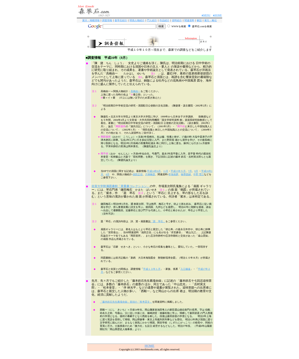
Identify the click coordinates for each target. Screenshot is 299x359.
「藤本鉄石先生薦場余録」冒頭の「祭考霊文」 (126, 301)
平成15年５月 (178, 171)
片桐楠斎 (150, 174)
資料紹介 (177, 20)
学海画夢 (173, 174)
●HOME (217, 15)
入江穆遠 (185, 269)
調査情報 (107, 20)
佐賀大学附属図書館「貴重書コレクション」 (121, 186)
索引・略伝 (210, 20)
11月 (165, 171)
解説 (199, 20)
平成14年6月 (154, 171)
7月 (190, 171)
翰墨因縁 (186, 174)
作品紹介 (164, 20)
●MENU (206, 15)
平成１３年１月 (152, 269)
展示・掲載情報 (91, 20)
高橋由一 (136, 91)
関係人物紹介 (137, 20)
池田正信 (138, 174)
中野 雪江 (198, 174)
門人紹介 (152, 20)
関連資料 (189, 20)
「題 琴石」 (158, 221)
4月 (107, 174)
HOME (149, 346)
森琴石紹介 (121, 20)
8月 (196, 171)
